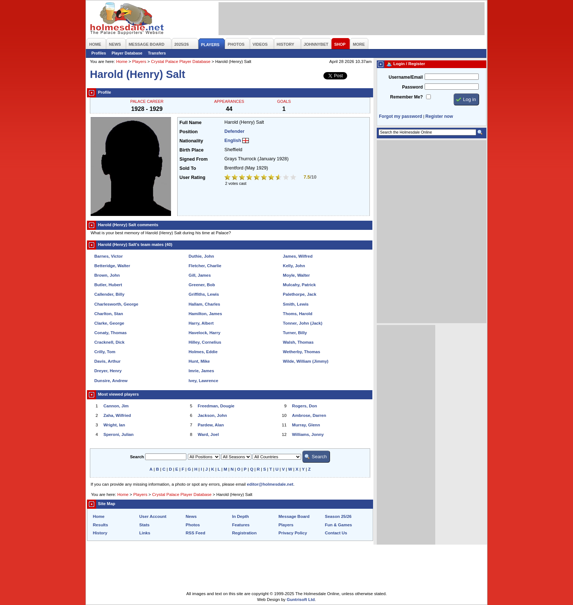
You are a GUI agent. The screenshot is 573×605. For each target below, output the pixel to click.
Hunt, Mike (199, 361)
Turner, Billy (295, 332)
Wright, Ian (114, 425)
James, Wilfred (297, 256)
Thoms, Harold (297, 313)
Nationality (191, 140)
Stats (144, 525)
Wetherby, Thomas (301, 352)
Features (241, 525)
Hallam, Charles (204, 304)
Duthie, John (201, 256)
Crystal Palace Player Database (180, 61)
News (191, 516)
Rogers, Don (304, 406)
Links (144, 533)
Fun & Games (338, 525)
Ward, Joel (208, 434)
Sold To (187, 168)
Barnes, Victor (108, 256)
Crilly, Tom (104, 352)
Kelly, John (294, 266)
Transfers (157, 53)
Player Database (127, 53)
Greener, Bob (202, 285)
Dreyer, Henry (108, 371)
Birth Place (191, 150)
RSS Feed (195, 533)
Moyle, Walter (296, 275)
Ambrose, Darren (309, 415)
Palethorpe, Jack (299, 294)
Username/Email (405, 77)
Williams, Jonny (308, 434)
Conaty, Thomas (110, 332)
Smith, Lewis (295, 304)
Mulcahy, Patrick (299, 285)
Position (188, 131)
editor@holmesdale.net (270, 484)
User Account (152, 516)
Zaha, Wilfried (117, 415)
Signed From (193, 159)
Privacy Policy (292, 533)
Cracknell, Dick (109, 342)
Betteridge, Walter (112, 266)
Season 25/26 (338, 516)
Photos (193, 525)
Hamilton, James (205, 313)
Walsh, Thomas (298, 342)
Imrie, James (201, 371)
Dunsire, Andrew (111, 380)
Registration (244, 533)
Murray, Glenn (306, 425)
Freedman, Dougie (216, 406)
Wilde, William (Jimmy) (306, 361)
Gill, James (200, 275)
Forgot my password (400, 116)
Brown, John (107, 275)
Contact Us (336, 533)
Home (122, 61)
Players (139, 61)
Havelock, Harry (204, 332)
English (232, 140)
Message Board (294, 516)
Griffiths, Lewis (204, 294)
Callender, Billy (109, 294)
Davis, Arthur (107, 361)
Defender (234, 131)
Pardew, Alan (211, 425)
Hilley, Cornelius (205, 342)
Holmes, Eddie (203, 352)
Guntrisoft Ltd (301, 599)
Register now (439, 116)
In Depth (240, 516)
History (100, 533)
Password (412, 87)
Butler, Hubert (108, 285)
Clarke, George (109, 323)
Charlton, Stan (108, 313)
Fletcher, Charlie (205, 266)
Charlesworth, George (116, 304)
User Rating (192, 177)
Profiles (98, 53)
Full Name (190, 122)
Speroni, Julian (118, 434)
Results (100, 525)
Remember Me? (406, 97)
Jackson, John (212, 415)
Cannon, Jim (116, 406)
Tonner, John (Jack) (302, 323)
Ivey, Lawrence (203, 380)
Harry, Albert (201, 323)
